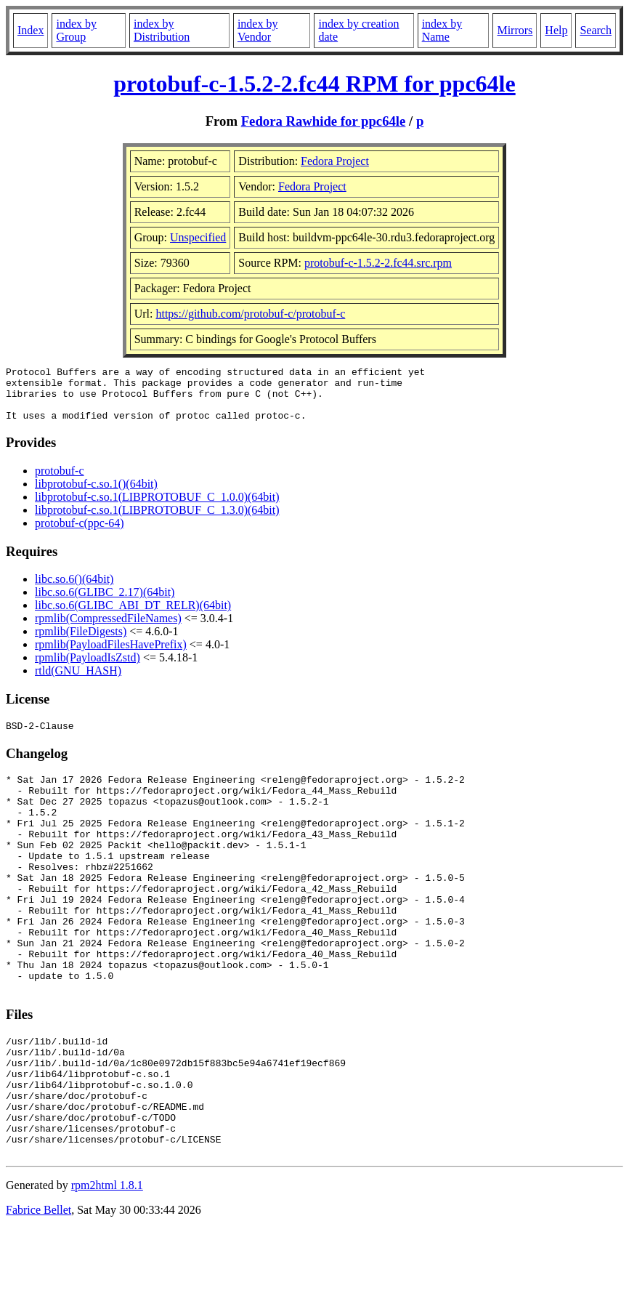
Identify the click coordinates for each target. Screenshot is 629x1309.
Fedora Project (335, 161)
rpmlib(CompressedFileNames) (108, 629)
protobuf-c (59, 481)
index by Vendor (258, 30)
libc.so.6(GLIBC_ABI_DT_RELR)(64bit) (133, 616)
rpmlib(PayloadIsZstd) (87, 668)
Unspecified (198, 237)
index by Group (76, 30)
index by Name (442, 30)
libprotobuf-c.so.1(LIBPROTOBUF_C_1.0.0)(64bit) (157, 508)
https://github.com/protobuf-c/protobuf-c (250, 313)
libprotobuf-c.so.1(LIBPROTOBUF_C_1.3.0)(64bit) (157, 521)
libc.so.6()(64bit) (74, 590)
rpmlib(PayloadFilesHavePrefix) (111, 655)
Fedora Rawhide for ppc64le (323, 121)
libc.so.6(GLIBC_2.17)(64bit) (104, 603)
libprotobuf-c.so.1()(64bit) (96, 494)
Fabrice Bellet (38, 1290)
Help (556, 30)
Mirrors (514, 30)
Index (30, 30)
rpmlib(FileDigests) (80, 642)
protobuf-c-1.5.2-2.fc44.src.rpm (378, 263)
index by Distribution (162, 30)
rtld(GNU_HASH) (78, 681)
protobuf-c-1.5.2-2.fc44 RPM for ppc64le (314, 84)
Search (596, 30)
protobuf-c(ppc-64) (79, 534)
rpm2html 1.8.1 (107, 1266)
